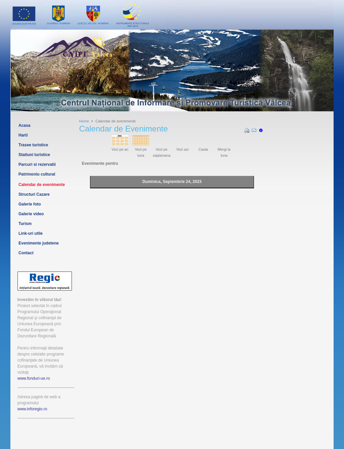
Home (84, 121)
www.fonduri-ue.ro (33, 378)
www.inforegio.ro (32, 409)
